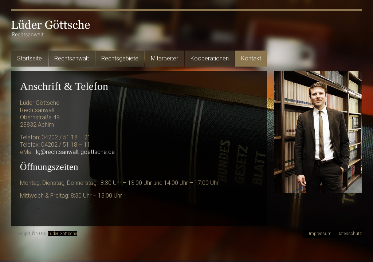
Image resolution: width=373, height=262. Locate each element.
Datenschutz (349, 233)
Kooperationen (210, 58)
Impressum (320, 233)
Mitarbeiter (164, 58)
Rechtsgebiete (119, 58)
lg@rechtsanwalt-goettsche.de (75, 151)
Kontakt (251, 58)
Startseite (29, 58)
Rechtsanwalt (71, 58)
